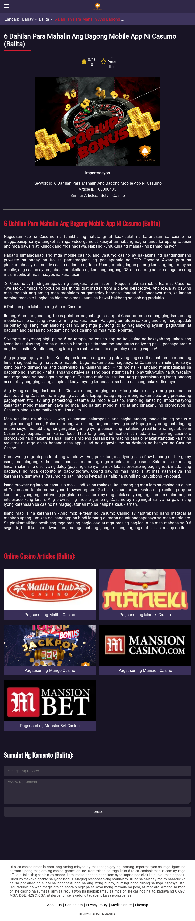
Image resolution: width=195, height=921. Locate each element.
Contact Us (74, 905)
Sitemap (141, 905)
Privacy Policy (97, 905)
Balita (44, 19)
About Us (54, 905)
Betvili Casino (113, 195)
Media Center (121, 905)
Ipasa (97, 811)
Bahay (28, 19)
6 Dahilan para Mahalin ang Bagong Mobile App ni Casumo (108, 19)
